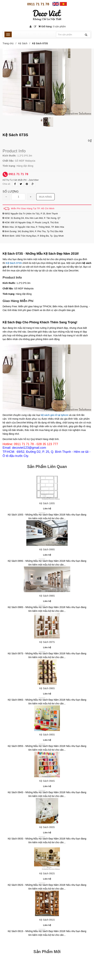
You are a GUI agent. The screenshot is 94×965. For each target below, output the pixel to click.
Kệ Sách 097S (47, 642)
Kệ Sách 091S (47, 919)
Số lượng (11, 191)
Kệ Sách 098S (47, 595)
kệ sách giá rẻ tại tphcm (54, 415)
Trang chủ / (10, 43)
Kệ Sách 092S (47, 873)
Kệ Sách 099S (47, 549)
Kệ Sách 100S (47, 503)
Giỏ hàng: (52, 26)
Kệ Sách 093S (47, 827)
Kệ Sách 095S (47, 734)
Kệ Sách (22, 43)
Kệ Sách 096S (47, 688)
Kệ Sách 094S (47, 781)
